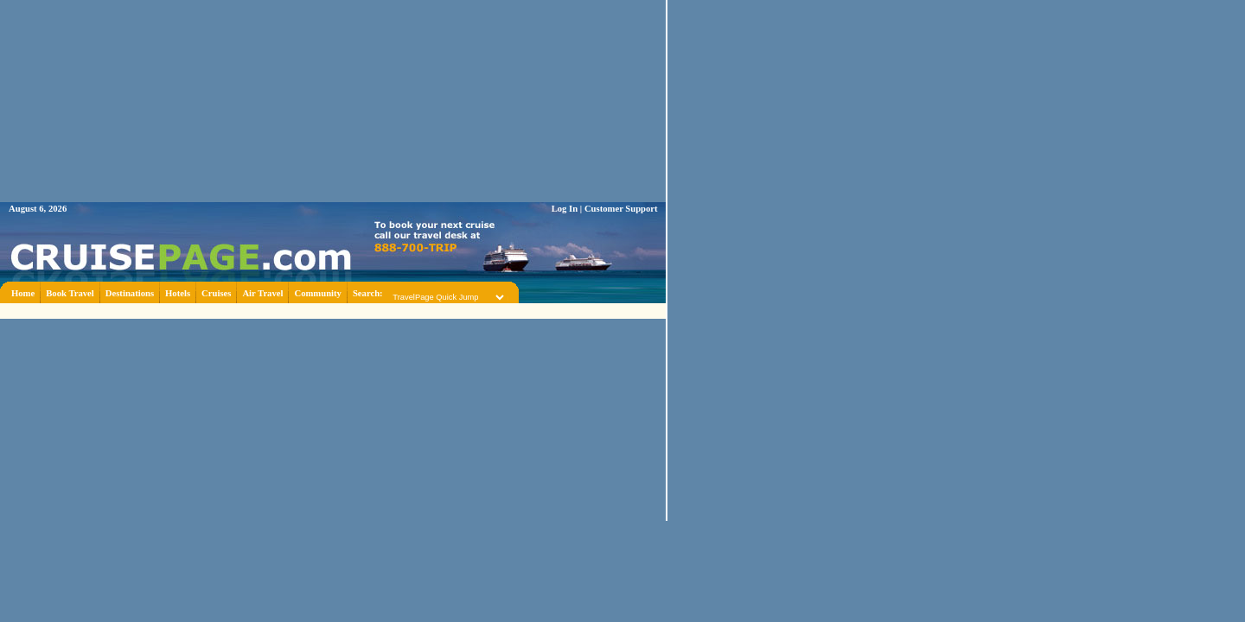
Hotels (177, 293)
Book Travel (70, 293)
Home (23, 293)
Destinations (129, 293)
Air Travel (262, 293)
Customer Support (621, 208)
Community (317, 293)
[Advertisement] (333, 309)
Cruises (216, 293)
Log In (565, 208)
